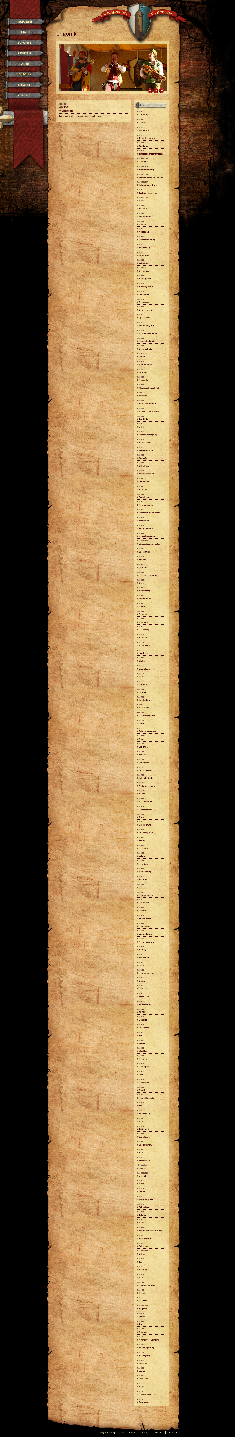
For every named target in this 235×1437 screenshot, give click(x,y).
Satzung (144, 1432)
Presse (122, 1432)
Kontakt (132, 1432)
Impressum (173, 1432)
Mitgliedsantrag (107, 1432)
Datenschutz (158, 1432)
